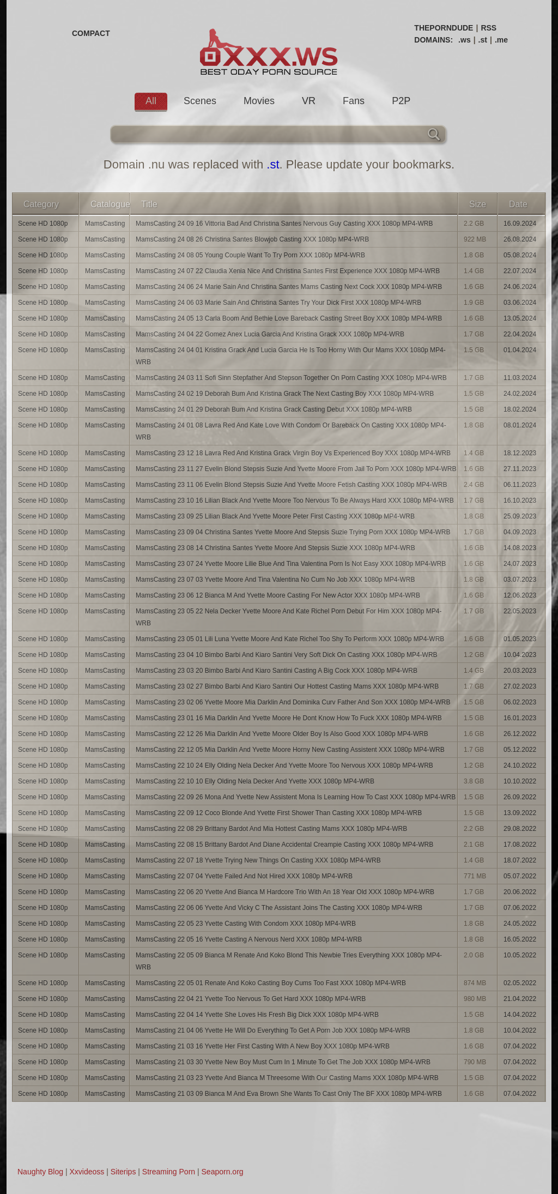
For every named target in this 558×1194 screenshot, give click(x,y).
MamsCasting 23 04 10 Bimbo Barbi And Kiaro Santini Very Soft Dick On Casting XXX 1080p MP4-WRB (287, 655)
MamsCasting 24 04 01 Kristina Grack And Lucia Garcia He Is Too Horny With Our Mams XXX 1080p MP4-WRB (291, 356)
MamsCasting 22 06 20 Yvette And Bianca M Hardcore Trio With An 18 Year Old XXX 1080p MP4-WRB (285, 892)
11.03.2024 (520, 378)
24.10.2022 (520, 765)
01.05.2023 (520, 639)
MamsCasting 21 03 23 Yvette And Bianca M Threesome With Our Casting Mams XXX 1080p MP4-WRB (287, 1078)
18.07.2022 (520, 860)
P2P (401, 100)
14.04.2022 (520, 1014)
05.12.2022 (520, 749)
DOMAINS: (433, 39)
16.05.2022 (520, 939)
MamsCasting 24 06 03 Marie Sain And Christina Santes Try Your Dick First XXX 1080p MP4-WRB (278, 302)
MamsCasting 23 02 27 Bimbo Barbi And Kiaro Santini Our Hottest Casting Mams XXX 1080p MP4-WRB (287, 686)
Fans (354, 100)
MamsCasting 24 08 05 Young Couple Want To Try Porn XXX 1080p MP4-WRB (250, 255)
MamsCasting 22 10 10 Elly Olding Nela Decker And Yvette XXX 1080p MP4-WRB (255, 781)
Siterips (123, 1171)
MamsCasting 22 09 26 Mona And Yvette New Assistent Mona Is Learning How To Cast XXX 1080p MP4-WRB (296, 797)
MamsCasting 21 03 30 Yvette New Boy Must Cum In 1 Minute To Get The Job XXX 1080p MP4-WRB (283, 1062)
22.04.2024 (520, 334)
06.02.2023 (520, 702)
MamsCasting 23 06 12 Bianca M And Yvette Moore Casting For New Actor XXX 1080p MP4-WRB (278, 595)
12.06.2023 (520, 595)
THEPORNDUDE (443, 27)
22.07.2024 (520, 271)
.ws (464, 39)
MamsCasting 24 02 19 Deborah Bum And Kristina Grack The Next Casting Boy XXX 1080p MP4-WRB (285, 393)
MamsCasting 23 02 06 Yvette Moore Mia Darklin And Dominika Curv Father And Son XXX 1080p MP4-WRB (293, 702)
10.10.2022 (520, 781)
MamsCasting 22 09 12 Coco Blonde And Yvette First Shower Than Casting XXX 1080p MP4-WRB (279, 813)
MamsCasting (105, 223)
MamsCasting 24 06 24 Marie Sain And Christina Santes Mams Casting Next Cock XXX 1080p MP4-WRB (289, 287)
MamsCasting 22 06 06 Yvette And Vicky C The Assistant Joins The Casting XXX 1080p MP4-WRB (279, 908)
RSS (488, 27)
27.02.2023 (520, 686)
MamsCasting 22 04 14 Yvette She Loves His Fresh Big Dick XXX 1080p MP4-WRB (257, 1014)
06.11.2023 (520, 485)
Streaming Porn (168, 1171)
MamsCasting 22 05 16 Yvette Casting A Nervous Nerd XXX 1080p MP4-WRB (249, 939)
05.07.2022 (520, 876)
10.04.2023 (520, 655)
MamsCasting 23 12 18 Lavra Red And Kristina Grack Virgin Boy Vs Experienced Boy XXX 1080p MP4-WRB (293, 453)
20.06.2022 (520, 892)
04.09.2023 (520, 532)
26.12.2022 (520, 734)
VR (309, 100)
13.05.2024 (520, 318)
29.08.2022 (520, 829)
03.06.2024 (520, 302)
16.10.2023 (520, 500)
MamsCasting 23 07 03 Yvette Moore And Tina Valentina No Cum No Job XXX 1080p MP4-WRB (275, 579)
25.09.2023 (520, 516)
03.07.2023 (520, 579)
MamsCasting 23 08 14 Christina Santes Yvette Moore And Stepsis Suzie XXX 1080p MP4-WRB (275, 548)
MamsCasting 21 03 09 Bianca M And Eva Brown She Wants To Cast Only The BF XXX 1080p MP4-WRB (289, 1093)
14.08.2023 (520, 548)
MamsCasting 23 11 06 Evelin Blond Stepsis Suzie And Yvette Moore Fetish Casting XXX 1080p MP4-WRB (291, 485)
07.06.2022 (520, 908)
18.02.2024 (520, 409)
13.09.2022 (520, 813)
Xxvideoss (86, 1171)
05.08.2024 (520, 255)
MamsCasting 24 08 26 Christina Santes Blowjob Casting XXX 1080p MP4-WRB (252, 239)
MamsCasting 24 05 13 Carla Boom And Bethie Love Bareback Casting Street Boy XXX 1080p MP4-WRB (289, 318)
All (150, 100)
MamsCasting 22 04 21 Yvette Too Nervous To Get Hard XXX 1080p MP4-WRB (251, 999)
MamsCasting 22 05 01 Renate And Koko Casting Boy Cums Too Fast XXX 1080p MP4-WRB (271, 983)
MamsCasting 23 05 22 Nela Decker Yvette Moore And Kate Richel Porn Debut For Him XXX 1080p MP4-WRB (288, 617)
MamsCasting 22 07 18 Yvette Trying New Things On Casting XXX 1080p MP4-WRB (258, 860)
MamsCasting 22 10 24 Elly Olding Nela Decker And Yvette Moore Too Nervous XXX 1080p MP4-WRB (284, 765)
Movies (259, 100)
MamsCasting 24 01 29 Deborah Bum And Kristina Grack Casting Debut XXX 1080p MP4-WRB (274, 409)
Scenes (200, 100)
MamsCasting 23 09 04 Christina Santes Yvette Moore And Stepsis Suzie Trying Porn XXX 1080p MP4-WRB (293, 532)
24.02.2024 (520, 393)
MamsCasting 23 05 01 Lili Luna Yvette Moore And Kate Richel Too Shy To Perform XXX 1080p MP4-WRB (290, 639)
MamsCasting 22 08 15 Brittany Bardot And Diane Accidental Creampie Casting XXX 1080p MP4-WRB (284, 844)
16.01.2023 (520, 718)
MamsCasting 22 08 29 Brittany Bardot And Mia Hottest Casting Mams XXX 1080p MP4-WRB (271, 829)
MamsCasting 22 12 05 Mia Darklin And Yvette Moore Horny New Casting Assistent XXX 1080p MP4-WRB (290, 749)
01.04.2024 (520, 350)
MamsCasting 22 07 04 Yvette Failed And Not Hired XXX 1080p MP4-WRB (244, 876)
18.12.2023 (520, 453)
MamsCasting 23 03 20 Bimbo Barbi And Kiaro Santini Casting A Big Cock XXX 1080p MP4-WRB (276, 670)
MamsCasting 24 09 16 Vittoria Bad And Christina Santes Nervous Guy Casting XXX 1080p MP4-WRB (284, 223)
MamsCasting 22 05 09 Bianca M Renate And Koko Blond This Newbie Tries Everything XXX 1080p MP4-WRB (289, 961)
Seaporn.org (223, 1171)
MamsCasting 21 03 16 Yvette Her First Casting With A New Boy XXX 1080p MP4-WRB (263, 1046)
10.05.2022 (520, 955)
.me (501, 39)
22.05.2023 (520, 611)
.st (482, 39)
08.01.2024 (520, 425)
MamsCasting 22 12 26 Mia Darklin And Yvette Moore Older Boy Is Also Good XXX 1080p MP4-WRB (282, 734)
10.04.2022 (520, 1030)
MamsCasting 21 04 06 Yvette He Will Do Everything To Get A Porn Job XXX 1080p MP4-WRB (273, 1030)
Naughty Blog (40, 1171)
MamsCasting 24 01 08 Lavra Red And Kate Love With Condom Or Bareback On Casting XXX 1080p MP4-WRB (291, 431)
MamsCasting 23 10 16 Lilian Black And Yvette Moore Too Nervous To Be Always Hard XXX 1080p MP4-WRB (295, 500)
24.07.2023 (520, 564)
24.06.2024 (520, 287)
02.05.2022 (520, 983)
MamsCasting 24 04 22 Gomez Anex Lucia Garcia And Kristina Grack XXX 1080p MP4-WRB (270, 334)
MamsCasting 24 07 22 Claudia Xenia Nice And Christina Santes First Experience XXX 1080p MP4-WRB (288, 271)
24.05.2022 (520, 923)
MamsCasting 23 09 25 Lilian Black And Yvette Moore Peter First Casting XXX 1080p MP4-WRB (275, 516)
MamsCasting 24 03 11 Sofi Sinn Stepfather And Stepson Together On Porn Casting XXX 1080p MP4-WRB (291, 378)
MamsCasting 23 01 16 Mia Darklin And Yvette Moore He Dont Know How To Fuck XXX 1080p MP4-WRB (289, 718)
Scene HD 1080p (43, 223)
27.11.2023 (520, 469)
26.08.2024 (520, 239)
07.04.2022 (520, 1046)
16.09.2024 (520, 223)
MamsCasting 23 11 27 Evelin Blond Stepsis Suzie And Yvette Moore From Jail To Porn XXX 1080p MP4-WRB (296, 469)
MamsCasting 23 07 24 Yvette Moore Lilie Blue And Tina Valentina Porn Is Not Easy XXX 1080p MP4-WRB (291, 564)
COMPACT (91, 33)
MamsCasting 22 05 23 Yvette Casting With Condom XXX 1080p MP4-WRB (246, 923)
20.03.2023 (520, 670)
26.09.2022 (520, 797)
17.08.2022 (520, 844)
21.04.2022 (520, 999)
